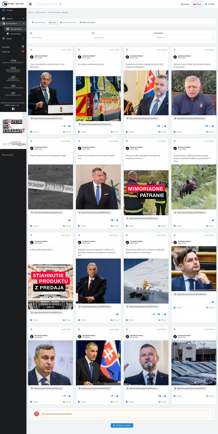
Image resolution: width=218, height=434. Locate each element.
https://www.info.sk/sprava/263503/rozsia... (142, 218)
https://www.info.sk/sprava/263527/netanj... (46, 118)
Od (31, 33)
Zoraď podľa (158, 33)
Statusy (65, 12)
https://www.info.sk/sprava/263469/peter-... (142, 388)
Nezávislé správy (54, 12)
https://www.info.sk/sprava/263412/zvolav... (190, 388)
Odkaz (34, 132)
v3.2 (13, 104)
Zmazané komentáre (68, 22)
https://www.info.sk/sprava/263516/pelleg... (142, 118)
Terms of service (8, 155)
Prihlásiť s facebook (122, 425)
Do (93, 33)
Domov (30, 12)
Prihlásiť (209, 4)
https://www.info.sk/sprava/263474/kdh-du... (190, 294)
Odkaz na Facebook (87, 22)
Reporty (13, 18)
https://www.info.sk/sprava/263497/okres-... (190, 212)
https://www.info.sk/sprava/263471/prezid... (94, 388)
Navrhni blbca (13, 33)
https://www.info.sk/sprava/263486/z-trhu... (46, 312)
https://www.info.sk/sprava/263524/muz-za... (95, 124)
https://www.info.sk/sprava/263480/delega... (94, 307)
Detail (67, 132)
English (185, 4)
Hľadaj (13, 38)
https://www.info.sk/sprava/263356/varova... (142, 307)
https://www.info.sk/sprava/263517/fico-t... (190, 118)
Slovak (197, 4)
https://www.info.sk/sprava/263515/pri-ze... (46, 212)
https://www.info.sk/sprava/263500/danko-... (94, 212)
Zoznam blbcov (13, 23)
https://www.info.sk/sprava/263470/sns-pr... (46, 388)
